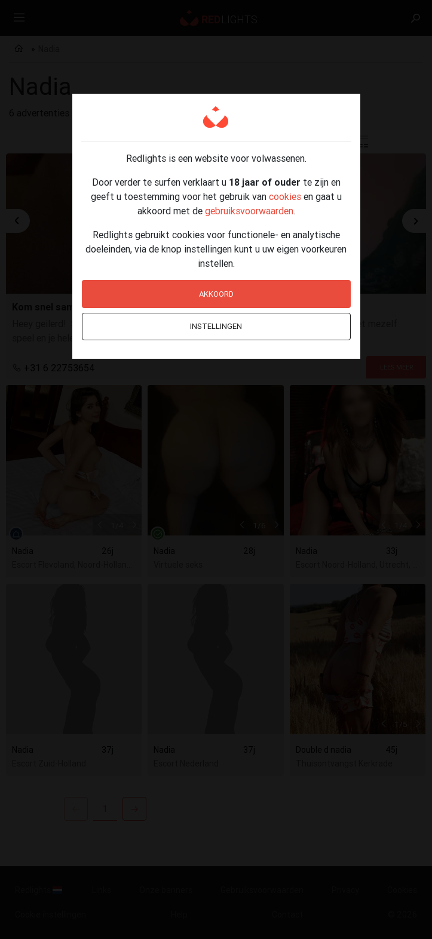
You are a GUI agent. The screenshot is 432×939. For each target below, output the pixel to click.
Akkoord (216, 294)
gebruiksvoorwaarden (249, 211)
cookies (285, 196)
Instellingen (216, 326)
